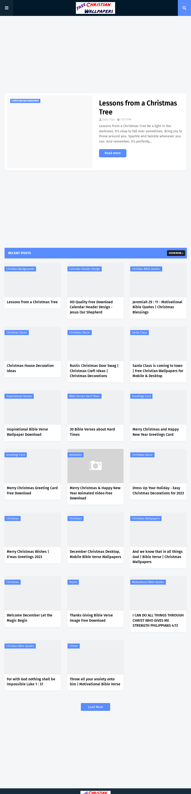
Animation (75, 454)
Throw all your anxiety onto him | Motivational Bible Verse (95, 681)
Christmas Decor (16, 332)
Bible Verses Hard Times (84, 396)
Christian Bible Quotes (20, 646)
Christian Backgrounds (20, 269)
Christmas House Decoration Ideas (30, 368)
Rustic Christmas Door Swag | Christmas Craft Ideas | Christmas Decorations (94, 370)
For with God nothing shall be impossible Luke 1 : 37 (31, 681)
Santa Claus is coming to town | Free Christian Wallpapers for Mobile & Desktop (158, 370)
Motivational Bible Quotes (148, 582)
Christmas (12, 518)
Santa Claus (139, 332)
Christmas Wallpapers (146, 518)
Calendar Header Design (84, 269)
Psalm (73, 582)
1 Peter (73, 646)
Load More (95, 707)
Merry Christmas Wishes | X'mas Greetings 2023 (28, 554)
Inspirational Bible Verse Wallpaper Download (27, 431)
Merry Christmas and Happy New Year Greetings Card (156, 431)
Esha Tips (108, 119)
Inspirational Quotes (19, 396)
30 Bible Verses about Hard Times (92, 431)
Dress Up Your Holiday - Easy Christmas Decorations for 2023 (158, 490)
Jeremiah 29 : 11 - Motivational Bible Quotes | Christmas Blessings (157, 307)
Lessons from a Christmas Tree (138, 107)
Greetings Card (141, 396)
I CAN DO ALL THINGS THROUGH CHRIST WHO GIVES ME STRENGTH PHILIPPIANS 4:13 (158, 620)
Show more (175, 253)
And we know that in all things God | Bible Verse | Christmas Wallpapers (158, 556)
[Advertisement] (95, 54)
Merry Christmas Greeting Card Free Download (32, 490)
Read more (113, 153)
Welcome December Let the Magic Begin (29, 617)
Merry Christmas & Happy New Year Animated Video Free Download (95, 493)
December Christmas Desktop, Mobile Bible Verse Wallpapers (95, 554)
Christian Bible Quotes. (146, 269)
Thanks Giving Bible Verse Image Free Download (91, 617)
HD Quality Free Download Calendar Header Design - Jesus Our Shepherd (91, 307)
